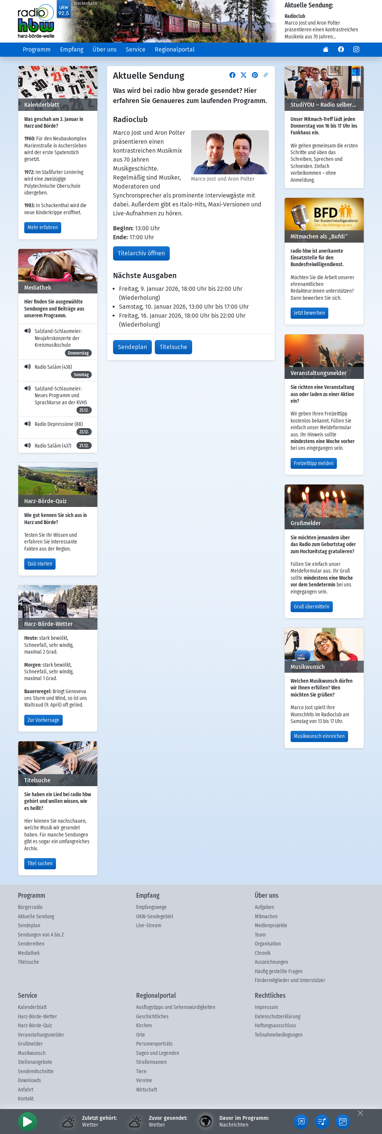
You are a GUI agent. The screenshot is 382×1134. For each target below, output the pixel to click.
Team (260, 935)
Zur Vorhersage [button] (43, 720)
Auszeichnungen (271, 962)
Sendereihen (31, 944)
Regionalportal (175, 49)
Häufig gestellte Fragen (279, 971)
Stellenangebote (35, 1062)
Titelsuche (28, 962)
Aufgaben (264, 907)
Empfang (71, 49)
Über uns (104, 49)
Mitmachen (266, 916)
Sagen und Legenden (157, 1053)
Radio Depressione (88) (58, 428)
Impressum (266, 1007)
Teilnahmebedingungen (279, 1035)
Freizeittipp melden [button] (314, 463)
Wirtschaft (146, 1090)
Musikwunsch (32, 1053)
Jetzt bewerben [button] (309, 313)
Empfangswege (151, 907)
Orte (140, 1035)
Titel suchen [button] (40, 863)
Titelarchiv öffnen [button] (141, 253)
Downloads (29, 1080)
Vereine (144, 1080)
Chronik (262, 953)
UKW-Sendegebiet (154, 916)
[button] (326, 50)
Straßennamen (151, 1062)
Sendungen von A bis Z (41, 935)
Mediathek (29, 953)
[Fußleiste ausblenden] (360, 1113)
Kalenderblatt (32, 1007)
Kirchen (144, 1025)
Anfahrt (25, 1090)
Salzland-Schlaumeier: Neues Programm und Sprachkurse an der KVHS (58, 400)
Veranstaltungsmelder (41, 1035)
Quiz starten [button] (40, 564)
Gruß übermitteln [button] (311, 607)
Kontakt (26, 1099)
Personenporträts (154, 1044)
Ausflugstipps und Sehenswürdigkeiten (175, 1007)
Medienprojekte (271, 925)
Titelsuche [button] (173, 347)
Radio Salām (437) (58, 445)
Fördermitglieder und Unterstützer (290, 980)
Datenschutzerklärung (277, 1016)
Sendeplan (29, 925)
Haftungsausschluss (275, 1025)
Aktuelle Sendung (36, 916)
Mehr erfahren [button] (43, 227)
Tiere (141, 1071)
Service (135, 49)
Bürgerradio (30, 907)
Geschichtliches (152, 1016)
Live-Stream (148, 925)
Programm (37, 49)
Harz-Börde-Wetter (37, 1016)
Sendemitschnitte (36, 1071)
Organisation (268, 944)
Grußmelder (30, 1044)
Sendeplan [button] (132, 347)
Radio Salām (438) (58, 371)
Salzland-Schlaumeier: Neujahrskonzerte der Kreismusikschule (58, 342)
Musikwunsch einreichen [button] (319, 736)
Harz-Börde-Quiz (35, 1025)
